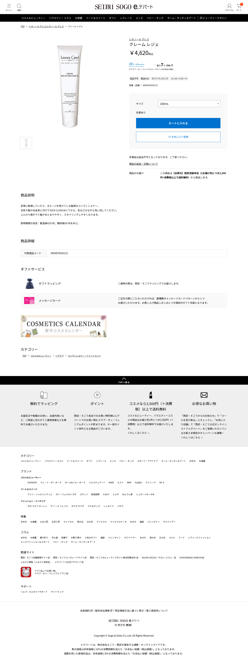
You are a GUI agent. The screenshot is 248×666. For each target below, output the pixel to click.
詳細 (168, 68)
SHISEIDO (32, 482)
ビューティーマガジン (215, 21)
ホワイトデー (169, 521)
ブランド (26, 471)
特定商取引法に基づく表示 (129, 610)
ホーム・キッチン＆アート (181, 21)
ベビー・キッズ (155, 21)
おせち (133, 521)
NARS (111, 482)
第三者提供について (157, 610)
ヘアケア (59, 359)
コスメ (172, 537)
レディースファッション (199, 537)
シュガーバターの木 (145, 494)
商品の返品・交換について (143, 167)
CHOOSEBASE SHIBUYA (190, 557)
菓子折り (44, 537)
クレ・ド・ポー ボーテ (50, 482)
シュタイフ (109, 505)
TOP (23, 30)
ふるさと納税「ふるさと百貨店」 (36, 561)
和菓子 (64, 537)
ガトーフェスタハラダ (66, 494)
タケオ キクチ (77, 505)
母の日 (80, 521)
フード (181, 537)
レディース (126, 21)
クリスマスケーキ (118, 521)
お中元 (192, 460)
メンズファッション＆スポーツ (35, 541)
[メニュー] (9, 9)
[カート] (238, 9)
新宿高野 (95, 494)
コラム (25, 532)
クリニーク (151, 482)
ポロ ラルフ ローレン (37, 505)
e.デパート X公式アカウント (68, 561)
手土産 (55, 537)
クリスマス (101, 521)
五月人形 (56, 521)
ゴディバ (84, 494)
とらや (116, 494)
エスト (120, 482)
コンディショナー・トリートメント (84, 359)
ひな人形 (44, 521)
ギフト (112, 21)
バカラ (120, 505)
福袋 (142, 521)
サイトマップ (57, 591)
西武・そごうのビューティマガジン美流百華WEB (113, 557)
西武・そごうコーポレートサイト (68, 557)
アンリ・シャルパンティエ (40, 494)
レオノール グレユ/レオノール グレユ (46, 30)
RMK (129, 482)
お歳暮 (78, 21)
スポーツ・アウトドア (147, 460)
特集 (23, 516)
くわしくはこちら (137, 432)
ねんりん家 (127, 494)
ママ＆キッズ (94, 505)
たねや (106, 494)
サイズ (139, 107)
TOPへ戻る (124, 382)
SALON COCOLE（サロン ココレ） (158, 557)
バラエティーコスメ (54, 460)
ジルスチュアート (97, 482)
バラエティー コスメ (60, 21)
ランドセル (68, 521)
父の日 (90, 521)
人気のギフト (91, 537)
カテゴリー (27, 456)
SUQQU (138, 482)
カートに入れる (178, 126)
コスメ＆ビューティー (33, 21)
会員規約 (85, 610)
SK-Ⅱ (162, 482)
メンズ (139, 21)
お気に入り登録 (179, 140)
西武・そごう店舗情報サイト (34, 557)
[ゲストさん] (228, 9)
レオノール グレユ (139, 42)
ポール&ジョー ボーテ (75, 482)
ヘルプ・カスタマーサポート (34, 591)
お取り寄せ (76, 537)
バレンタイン (153, 521)
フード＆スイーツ (95, 21)
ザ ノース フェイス (59, 505)
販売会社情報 (102, 610)
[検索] (21, 9)
